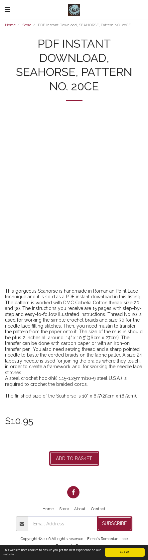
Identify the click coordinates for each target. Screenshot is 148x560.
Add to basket (74, 458)
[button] (7, 9)
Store (26, 25)
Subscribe (114, 523)
